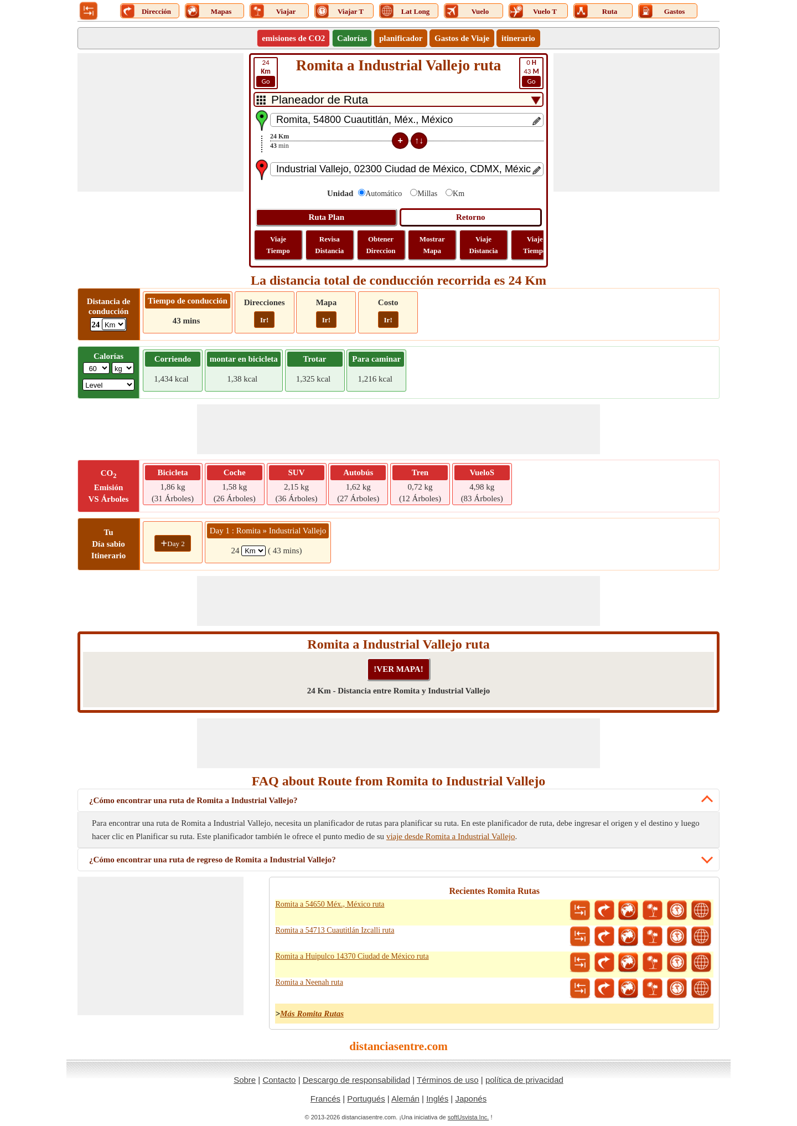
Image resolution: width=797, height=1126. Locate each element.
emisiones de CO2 (293, 38)
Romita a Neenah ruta (309, 982)
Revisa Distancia (329, 245)
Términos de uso (448, 1079)
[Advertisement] (160, 122)
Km (458, 193)
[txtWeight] (96, 368)
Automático (383, 193)
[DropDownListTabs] (398, 99)
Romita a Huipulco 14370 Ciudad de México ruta (351, 956)
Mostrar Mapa (432, 245)
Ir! (264, 320)
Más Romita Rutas (312, 1013)
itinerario (518, 38)
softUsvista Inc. (468, 1117)
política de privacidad (524, 1079)
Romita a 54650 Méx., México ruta (329, 904)
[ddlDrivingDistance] (114, 324)
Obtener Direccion (380, 245)
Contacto (279, 1079)
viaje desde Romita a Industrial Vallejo (450, 836)
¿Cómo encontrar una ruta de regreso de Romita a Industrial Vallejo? (212, 859)
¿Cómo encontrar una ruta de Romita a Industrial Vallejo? (193, 800)
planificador (400, 38)
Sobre (245, 1079)
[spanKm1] (253, 551)
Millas (427, 193)
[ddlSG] (108, 384)
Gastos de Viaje (461, 38)
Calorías (352, 38)
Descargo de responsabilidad (356, 1079)
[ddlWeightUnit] (123, 368)
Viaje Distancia (483, 245)
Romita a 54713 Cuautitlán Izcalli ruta (334, 930)
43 (531, 72)
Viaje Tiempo (277, 245)
